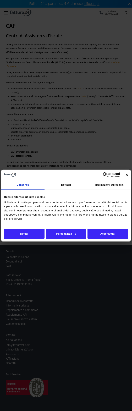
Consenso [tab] (23, 184)
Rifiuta (24, 233)
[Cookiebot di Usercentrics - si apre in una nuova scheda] (105, 174)
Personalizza (66, 233)
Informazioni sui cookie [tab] (109, 184)
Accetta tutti (107, 233)
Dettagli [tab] (66, 184)
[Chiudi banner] (127, 174)
